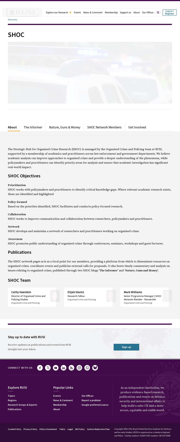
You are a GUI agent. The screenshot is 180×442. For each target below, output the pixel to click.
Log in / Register (169, 12)
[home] (18, 12)
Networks (12, 19)
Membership (108, 12)
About (135, 12)
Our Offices (147, 12)
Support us (123, 12)
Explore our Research (52, 12)
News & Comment (89, 12)
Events (72, 12)
